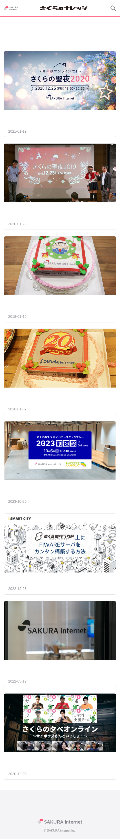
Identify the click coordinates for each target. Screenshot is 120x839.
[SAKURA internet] (11, 8)
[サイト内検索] (113, 8)
